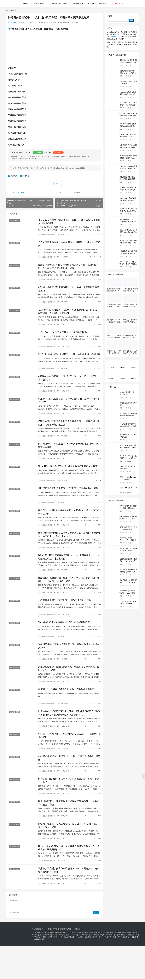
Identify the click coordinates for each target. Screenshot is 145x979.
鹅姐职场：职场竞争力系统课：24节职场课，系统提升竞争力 (128, 168)
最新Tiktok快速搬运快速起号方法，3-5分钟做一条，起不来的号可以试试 (68, 512)
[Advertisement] (68, 962)
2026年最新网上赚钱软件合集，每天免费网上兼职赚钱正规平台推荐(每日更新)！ (130, 336)
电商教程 (14, 176)
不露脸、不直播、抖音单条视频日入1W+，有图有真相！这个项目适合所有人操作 (68, 870)
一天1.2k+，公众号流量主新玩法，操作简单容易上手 (64, 332)
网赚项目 (26, 176)
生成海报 (75, 193)
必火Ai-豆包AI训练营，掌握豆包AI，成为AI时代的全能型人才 (128, 232)
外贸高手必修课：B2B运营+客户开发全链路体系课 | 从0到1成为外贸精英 (128, 211)
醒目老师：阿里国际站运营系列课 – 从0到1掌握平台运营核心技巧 (128, 115)
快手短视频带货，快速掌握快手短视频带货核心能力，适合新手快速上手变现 (68, 803)
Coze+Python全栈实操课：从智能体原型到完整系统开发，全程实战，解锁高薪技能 (68, 848)
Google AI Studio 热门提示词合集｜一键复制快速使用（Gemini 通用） (128, 458)
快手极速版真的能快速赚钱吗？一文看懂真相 (114, 305)
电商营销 (54, 22)
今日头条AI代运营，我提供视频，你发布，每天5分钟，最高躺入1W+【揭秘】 (69, 222)
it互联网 (91, 4)
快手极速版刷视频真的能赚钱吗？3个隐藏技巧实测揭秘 (114, 290)
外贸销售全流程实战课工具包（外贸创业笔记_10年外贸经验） (128, 73)
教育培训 (102, 4)
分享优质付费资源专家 (16, 22)
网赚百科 (77, 929)
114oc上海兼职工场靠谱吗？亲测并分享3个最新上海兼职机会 (130, 321)
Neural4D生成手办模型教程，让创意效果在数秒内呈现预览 (67, 466)
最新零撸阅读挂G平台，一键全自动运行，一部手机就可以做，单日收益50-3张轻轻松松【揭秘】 (67, 266)
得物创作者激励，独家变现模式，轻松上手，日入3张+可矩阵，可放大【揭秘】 (67, 826)
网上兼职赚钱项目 (77, 4)
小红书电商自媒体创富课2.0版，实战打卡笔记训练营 (64, 600)
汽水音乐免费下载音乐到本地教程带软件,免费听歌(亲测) (128, 426)
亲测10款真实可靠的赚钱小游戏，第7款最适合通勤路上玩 (130, 290)
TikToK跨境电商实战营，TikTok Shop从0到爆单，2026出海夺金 (128, 593)
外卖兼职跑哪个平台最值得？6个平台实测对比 (130, 305)
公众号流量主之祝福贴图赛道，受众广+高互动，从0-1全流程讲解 (128, 582)
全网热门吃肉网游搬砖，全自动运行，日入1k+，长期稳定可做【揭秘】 (69, 736)
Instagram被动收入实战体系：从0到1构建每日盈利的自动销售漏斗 (128, 94)
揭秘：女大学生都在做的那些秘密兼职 (114, 336)
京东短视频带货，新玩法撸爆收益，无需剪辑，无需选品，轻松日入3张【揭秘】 (68, 669)
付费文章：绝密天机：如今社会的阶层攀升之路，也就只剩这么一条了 (68, 781)
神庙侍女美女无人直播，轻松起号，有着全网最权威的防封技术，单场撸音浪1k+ (130, 352)
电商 (10, 29)
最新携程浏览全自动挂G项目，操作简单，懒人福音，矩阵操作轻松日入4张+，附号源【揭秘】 (68, 580)
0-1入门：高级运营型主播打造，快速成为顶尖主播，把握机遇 (69, 354)
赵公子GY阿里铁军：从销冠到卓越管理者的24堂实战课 (128, 190)
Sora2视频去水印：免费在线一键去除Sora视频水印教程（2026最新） (128, 447)
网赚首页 (27, 4)
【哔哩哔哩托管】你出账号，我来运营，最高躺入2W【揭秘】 (69, 488)
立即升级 (58, 152)
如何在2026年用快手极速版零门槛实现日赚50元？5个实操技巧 (114, 321)
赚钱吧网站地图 (65, 929)
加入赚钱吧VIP (117, 4)
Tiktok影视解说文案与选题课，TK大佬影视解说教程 (64, 622)
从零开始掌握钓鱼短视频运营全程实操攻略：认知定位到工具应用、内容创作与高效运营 (68, 423)
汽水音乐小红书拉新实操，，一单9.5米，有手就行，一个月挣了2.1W (69, 400)
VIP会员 (112, 36)
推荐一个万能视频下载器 (128, 488)
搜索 (110, 16)
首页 (7, 10)
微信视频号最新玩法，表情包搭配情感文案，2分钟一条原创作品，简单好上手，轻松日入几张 (69, 535)
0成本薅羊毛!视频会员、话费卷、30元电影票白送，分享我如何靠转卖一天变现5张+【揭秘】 (68, 311)
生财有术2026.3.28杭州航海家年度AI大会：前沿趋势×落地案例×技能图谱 (128, 137)
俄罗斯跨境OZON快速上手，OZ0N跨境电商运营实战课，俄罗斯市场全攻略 (69, 445)
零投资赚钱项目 (40, 4)
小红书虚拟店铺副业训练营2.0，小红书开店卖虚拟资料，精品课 (69, 758)
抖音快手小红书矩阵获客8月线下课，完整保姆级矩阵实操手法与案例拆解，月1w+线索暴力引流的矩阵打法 (69, 713)
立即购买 (38, 152)
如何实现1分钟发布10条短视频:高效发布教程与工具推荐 (66, 689)
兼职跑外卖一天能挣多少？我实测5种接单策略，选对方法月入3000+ (114, 352)
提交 (95, 913)
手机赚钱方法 (52, 929)
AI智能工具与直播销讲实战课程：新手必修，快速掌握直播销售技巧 (68, 289)
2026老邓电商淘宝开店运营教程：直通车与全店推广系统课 (128, 158)
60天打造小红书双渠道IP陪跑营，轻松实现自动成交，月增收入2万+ (68, 646)
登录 (11, 913)
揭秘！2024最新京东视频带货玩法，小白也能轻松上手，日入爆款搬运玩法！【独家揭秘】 (69, 557)
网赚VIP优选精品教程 (58, 4)
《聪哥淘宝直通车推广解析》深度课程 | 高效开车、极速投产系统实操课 (128, 253)
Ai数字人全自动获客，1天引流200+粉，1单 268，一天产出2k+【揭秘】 (67, 378)
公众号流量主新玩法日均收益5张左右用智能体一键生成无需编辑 (69, 244)
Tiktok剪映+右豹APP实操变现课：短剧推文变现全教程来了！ (128, 105)
